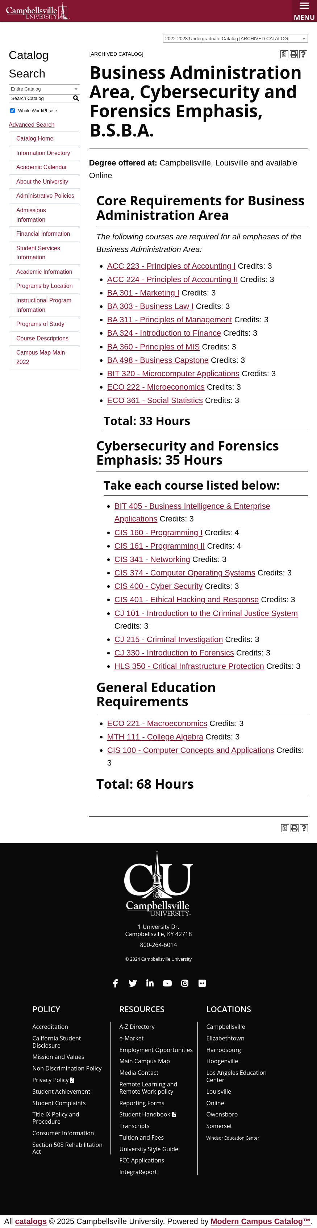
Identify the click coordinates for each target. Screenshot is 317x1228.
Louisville (219, 1091)
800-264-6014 (158, 945)
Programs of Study (40, 324)
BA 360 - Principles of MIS (153, 346)
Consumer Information (63, 1133)
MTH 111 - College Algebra (155, 736)
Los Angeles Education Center (237, 1076)
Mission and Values (58, 1057)
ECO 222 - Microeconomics (156, 386)
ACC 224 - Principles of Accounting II (172, 279)
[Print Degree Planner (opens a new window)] (284, 54)
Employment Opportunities (156, 1050)
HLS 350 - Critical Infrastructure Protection (189, 666)
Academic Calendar (41, 167)
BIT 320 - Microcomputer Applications (173, 373)
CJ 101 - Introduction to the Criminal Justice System (206, 613)
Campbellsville (226, 1027)
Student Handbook (145, 1114)
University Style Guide (149, 1149)
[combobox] (235, 38)
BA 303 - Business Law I (150, 306)
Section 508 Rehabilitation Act (68, 1148)
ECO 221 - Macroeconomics (157, 723)
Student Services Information (38, 253)
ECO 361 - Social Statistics (155, 400)
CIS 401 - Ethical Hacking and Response (186, 599)
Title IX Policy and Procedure (56, 1118)
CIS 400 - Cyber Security (158, 586)
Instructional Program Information (43, 305)
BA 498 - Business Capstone (158, 360)
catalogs (31, 1221)
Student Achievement (62, 1091)
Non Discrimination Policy (67, 1068)
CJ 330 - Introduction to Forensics (174, 652)
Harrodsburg (224, 1050)
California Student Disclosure (57, 1041)
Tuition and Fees (142, 1137)
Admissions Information (31, 215)
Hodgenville (222, 1061)
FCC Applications (142, 1160)
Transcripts (135, 1126)
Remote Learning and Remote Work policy (149, 1087)
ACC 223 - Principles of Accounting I (171, 266)
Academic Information (44, 272)
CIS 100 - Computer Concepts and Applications (190, 750)
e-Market (132, 1038)
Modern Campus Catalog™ (261, 1221)
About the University (42, 182)
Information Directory (43, 153)
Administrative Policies (45, 196)
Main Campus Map (145, 1061)
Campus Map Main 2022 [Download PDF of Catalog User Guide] (40, 357)
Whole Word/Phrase (37, 110)
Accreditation (50, 1027)
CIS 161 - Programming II (159, 545)
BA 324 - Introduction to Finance (164, 333)
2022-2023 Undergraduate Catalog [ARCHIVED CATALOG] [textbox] (227, 38)
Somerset (219, 1126)
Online (215, 1103)
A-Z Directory (137, 1027)
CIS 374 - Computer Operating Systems (184, 572)
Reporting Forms (142, 1103)
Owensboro (222, 1114)
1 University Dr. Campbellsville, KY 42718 (158, 930)
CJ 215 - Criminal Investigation (168, 639)
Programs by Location (44, 286)
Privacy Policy (51, 1080)
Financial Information (43, 234)
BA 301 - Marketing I (143, 292)
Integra (138, 1172)
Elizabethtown (226, 1038)
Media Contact (139, 1073)
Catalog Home (34, 138)
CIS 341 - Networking (152, 559)
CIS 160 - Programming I (158, 532)
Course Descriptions (42, 338)
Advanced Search (31, 125)
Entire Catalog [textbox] (26, 89)
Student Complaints (59, 1103)
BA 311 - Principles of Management (169, 319)
